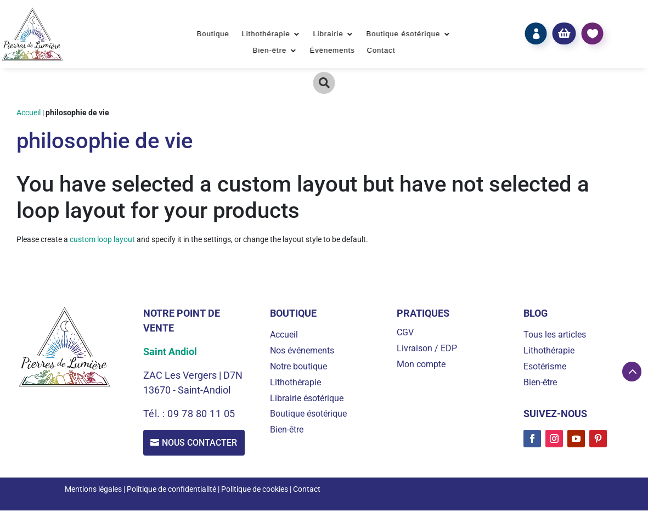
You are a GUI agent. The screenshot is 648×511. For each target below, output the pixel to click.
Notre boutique (298, 366)
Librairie (328, 34)
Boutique (213, 34)
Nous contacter (200, 442)
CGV (405, 332)
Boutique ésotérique (404, 34)
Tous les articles (554, 334)
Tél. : (155, 413)
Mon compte (421, 364)
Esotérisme (544, 366)
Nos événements (302, 350)
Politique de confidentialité (171, 489)
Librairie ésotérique (306, 398)
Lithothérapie (265, 34)
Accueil (28, 112)
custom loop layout (102, 239)
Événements (331, 50)
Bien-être (270, 50)
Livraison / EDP (427, 348)
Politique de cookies (254, 489)
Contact (381, 50)
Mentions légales (93, 489)
